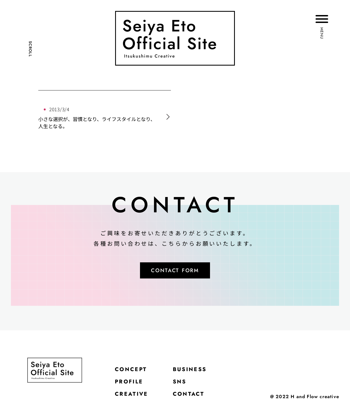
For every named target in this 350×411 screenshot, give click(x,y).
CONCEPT (133, 371)
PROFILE (131, 385)
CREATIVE (133, 398)
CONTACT (194, 398)
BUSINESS (196, 371)
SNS (184, 385)
